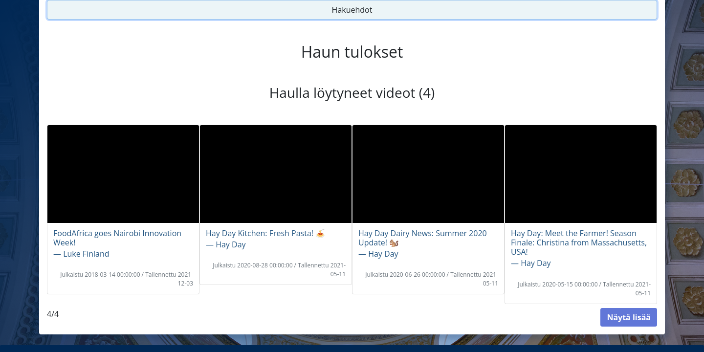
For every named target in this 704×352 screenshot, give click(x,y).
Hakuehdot (352, 9)
